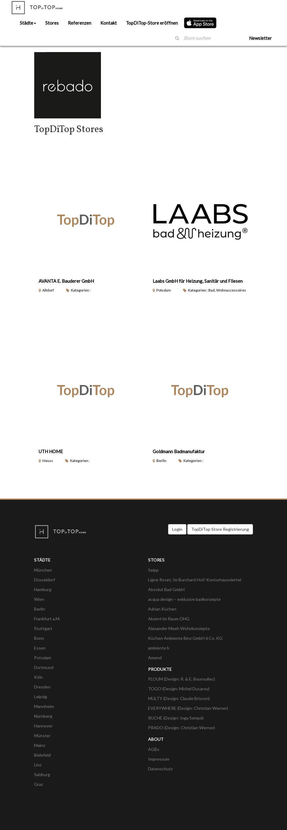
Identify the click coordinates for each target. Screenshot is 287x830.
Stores (52, 23)
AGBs (153, 749)
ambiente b (158, 647)
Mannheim (44, 706)
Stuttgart (43, 628)
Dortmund (44, 667)
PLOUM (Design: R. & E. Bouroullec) (181, 678)
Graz (38, 784)
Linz (37, 764)
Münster (42, 735)
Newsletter (260, 38)
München (43, 570)
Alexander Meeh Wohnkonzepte (179, 628)
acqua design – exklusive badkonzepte (184, 599)
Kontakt (108, 23)
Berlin (39, 608)
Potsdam (42, 657)
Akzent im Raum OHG (168, 618)
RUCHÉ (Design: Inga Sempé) (176, 717)
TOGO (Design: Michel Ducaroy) (178, 688)
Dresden (42, 686)
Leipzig (40, 696)
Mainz (39, 745)
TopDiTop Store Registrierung (220, 529)
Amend (155, 657)
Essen (40, 647)
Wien (39, 599)
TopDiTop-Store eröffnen (152, 23)
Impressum (158, 759)
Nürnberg (43, 716)
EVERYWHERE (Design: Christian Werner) (188, 708)
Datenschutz (160, 768)
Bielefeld (42, 755)
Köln (38, 677)
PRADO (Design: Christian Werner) (181, 727)
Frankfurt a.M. (47, 618)
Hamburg (42, 589)
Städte (28, 23)
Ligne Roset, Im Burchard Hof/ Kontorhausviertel (194, 579)
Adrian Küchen (162, 608)
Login (177, 529)
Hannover (43, 725)
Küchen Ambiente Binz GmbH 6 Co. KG (185, 638)
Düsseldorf (44, 579)
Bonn (39, 638)
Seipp (153, 570)
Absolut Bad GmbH (166, 589)
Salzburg (42, 774)
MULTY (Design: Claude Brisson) (179, 698)
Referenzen (79, 23)
